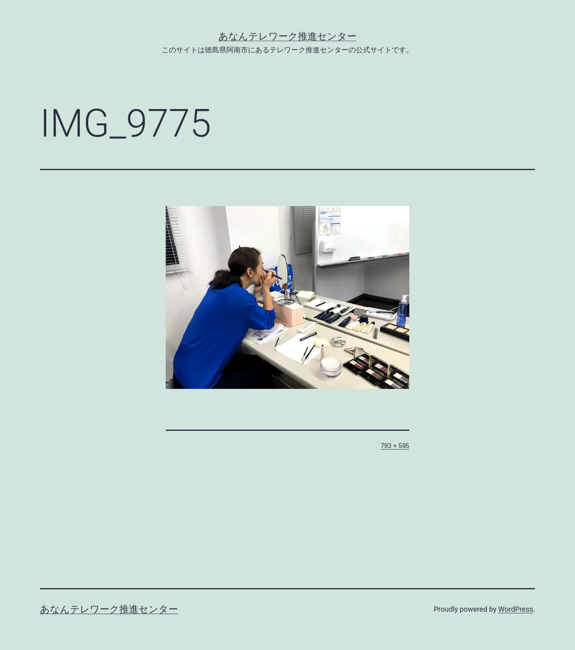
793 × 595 (395, 445)
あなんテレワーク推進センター (287, 36)
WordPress (515, 609)
